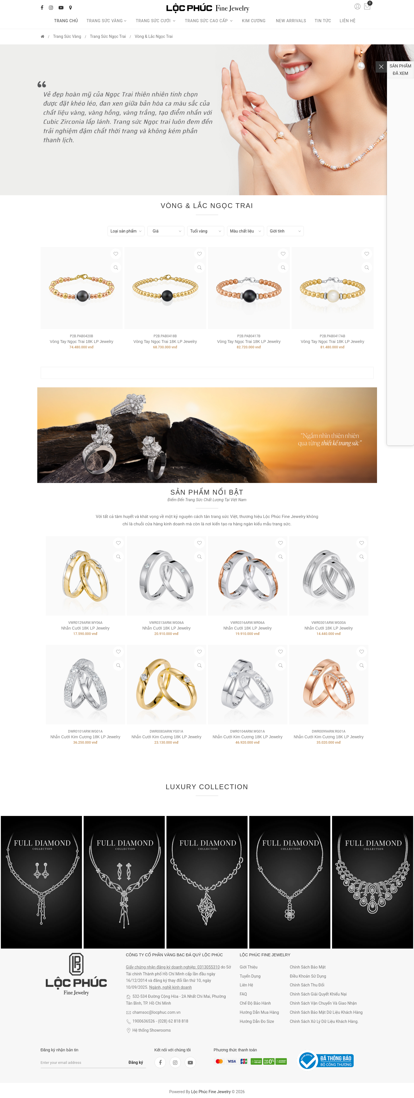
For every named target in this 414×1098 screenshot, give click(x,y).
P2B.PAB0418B (165, 336)
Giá (156, 231)
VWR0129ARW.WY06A (85, 623)
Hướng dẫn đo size (257, 1021)
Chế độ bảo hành (255, 1003)
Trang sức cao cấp (209, 20)
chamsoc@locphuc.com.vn (157, 1012)
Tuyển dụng (250, 976)
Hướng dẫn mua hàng (259, 1012)
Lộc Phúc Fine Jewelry (211, 1091)
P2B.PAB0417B (248, 336)
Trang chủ (66, 20)
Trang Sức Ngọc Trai (108, 36)
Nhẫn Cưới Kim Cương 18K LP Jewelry (85, 737)
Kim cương (254, 20)
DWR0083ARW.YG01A (166, 731)
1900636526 (144, 1021)
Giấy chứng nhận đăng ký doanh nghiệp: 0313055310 (173, 967)
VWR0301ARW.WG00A (328, 623)
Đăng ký (136, 1062)
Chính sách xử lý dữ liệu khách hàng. (324, 1021)
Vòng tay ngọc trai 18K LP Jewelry (81, 341)
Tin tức (323, 20)
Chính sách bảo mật (308, 967)
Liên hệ (348, 20)
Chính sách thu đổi (307, 985)
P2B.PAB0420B (81, 336)
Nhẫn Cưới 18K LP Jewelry (85, 628)
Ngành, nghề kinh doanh (170, 987)
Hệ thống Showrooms (152, 1030)
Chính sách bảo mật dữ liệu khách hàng (326, 1012)
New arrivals (291, 20)
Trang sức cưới (156, 20)
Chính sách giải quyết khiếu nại (318, 994)
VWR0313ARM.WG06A (166, 623)
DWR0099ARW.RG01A (328, 731)
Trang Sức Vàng (106, 20)
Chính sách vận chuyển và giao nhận (323, 1003)
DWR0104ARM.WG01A (247, 731)
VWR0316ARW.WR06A (247, 623)
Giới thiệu (249, 967)
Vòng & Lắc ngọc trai (153, 36)
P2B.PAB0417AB (332, 336)
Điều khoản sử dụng (308, 976)
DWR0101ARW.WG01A (85, 731)
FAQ (243, 994)
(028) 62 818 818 (173, 1021)
